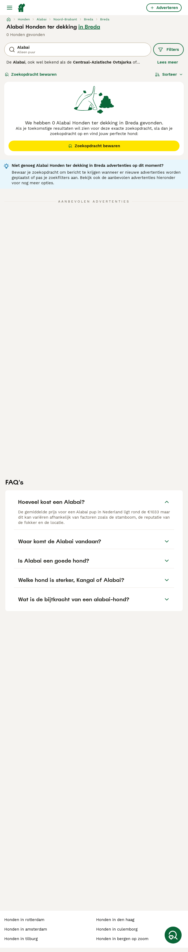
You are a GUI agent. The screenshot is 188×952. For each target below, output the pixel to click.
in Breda (89, 27)
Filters (168, 49)
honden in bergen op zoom (122, 938)
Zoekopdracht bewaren (31, 74)
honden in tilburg (21, 938)
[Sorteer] (169, 74)
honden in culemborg (117, 929)
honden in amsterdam (25, 929)
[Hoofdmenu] (9, 7)
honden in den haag (115, 919)
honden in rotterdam (24, 919)
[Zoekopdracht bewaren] (173, 935)
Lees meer (167, 62)
